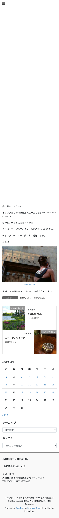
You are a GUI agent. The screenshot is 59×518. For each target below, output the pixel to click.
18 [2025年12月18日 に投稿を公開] (29, 392)
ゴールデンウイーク (15, 337)
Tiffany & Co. (25, 297)
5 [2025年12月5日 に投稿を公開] (37, 376)
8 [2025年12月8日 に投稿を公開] (6, 384)
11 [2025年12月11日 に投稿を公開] (29, 384)
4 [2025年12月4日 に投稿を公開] (29, 376)
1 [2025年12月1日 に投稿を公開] (6, 376)
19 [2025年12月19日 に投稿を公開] (37, 392)
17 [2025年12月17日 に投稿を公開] (21, 392)
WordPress (20, 508)
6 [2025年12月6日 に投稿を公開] (45, 376)
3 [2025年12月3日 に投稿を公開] (21, 376)
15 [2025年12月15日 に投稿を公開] (6, 392)
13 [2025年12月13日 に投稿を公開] (45, 384)
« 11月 (5, 415)
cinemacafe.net (29, 284)
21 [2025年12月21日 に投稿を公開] (53, 392)
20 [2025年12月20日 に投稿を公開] (45, 392)
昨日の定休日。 (35, 313)
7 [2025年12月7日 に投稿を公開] (52, 376)
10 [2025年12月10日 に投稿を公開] (21, 384)
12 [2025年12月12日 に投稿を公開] (37, 384)
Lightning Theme (34, 508)
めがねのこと (39, 297)
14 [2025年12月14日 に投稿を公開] (53, 384)
